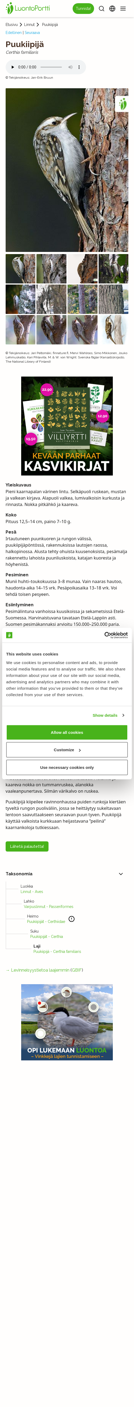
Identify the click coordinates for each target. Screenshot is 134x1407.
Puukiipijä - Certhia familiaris (57, 951)
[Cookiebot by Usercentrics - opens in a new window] (104, 635)
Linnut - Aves (32, 892)
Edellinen (14, 32)
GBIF (77, 970)
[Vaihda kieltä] (112, 8)
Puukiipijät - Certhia (46, 936)
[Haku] (101, 8)
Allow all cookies (67, 732)
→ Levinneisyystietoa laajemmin (37, 970)
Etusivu (12, 24)
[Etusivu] (29, 8)
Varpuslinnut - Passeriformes (48, 906)
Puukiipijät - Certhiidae (46, 921)
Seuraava (32, 32)
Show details (105, 715)
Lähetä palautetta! (27, 846)
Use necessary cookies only (67, 767)
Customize (67, 749)
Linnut (29, 24)
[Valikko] (123, 8)
